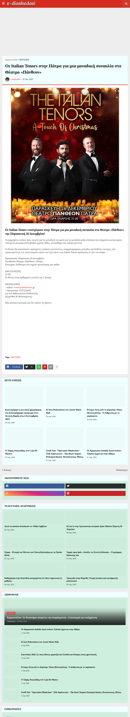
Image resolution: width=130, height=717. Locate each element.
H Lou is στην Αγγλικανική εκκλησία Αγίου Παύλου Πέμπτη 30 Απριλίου (94, 527)
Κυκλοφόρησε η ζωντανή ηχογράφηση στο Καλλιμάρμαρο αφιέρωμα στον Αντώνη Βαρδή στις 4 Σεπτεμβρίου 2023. (23, 414)
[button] (3, 3)
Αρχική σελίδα (11, 60)
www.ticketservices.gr (24, 287)
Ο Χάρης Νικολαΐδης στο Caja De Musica (21, 452)
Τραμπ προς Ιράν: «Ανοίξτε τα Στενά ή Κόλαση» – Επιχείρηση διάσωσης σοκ (93, 553)
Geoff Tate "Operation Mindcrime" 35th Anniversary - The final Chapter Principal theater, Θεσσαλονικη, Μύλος (64, 453)
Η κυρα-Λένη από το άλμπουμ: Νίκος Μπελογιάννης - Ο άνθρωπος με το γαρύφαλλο (104, 413)
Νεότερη (7, 470)
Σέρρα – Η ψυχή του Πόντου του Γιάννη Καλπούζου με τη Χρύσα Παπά (33, 553)
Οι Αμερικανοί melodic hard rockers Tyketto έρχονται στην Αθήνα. (104, 452)
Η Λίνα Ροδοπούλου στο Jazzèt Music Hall (64, 411)
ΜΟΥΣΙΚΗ (24, 60)
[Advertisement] (65, 31)
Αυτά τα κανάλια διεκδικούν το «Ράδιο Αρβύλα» (25, 526)
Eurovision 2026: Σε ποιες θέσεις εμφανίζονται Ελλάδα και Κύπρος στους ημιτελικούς (59, 654)
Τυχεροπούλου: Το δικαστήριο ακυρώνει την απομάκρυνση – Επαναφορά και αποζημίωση (52, 617)
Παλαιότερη (121, 470)
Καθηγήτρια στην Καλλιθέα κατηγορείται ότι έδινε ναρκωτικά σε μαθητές (33, 579)
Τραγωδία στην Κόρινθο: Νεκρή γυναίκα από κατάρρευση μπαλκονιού (92, 579)
